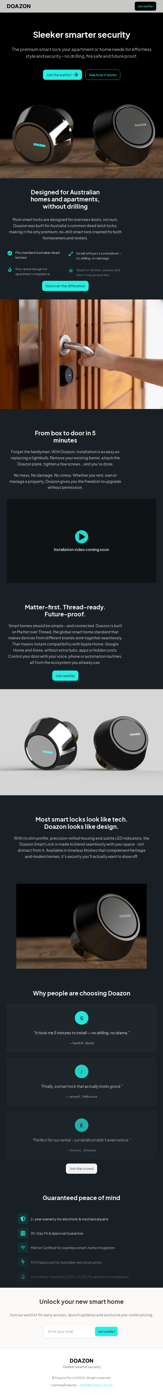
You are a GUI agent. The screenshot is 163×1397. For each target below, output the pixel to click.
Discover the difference (65, 286)
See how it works (103, 75)
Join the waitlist (62, 74)
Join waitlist (145, 6)
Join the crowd (81, 1169)
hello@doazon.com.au (96, 1385)
